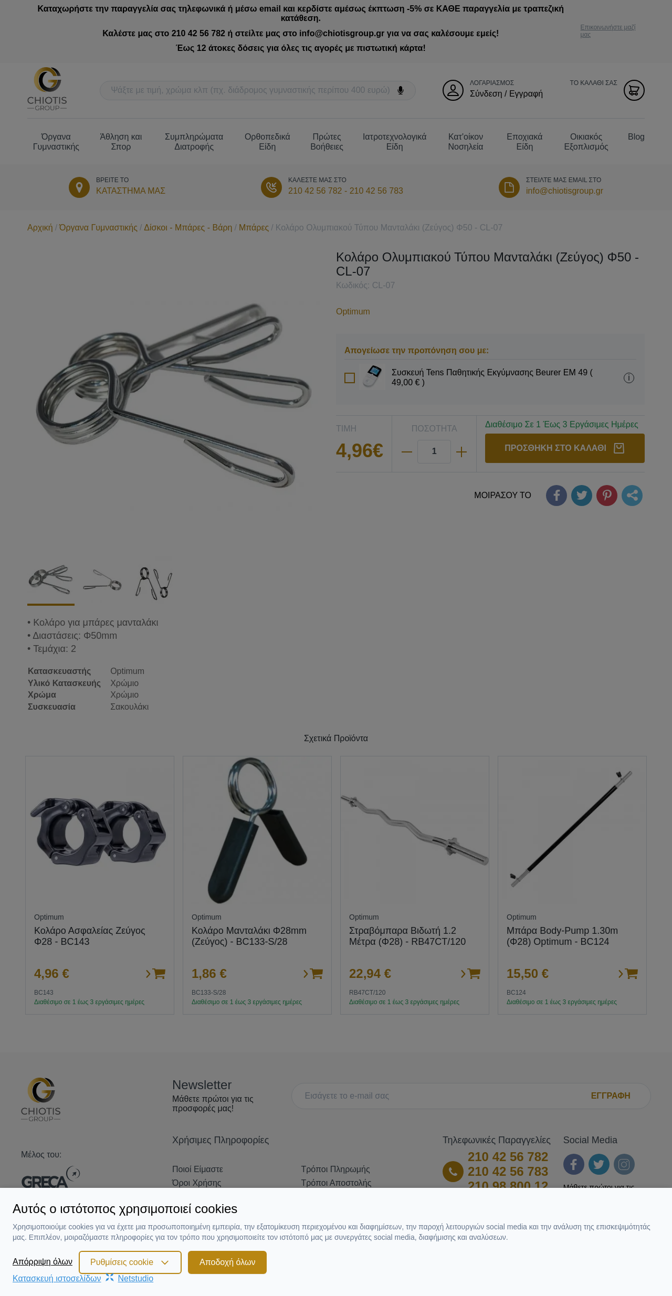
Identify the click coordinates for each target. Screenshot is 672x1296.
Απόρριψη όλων (42, 1261)
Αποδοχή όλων (227, 1262)
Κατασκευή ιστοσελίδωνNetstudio (83, 1278)
